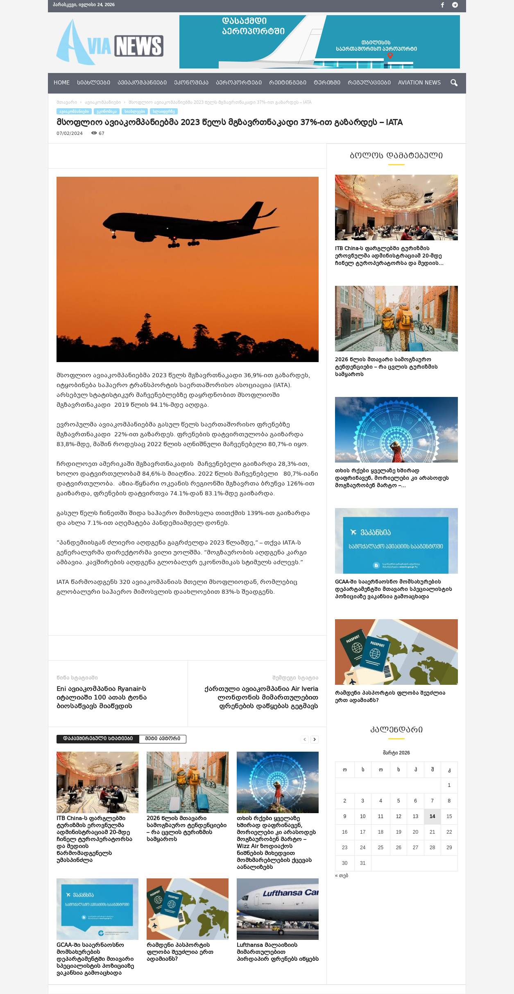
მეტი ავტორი (162, 739)
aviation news (419, 83)
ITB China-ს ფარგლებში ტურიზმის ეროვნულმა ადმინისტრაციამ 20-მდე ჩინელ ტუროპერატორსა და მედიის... (389, 257)
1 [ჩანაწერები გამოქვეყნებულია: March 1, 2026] (449, 786)
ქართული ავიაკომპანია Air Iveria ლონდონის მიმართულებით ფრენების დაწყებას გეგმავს (261, 698)
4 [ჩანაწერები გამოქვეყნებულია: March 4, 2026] (380, 801)
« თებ (341, 876)
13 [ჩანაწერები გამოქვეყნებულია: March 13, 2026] (415, 817)
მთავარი (67, 103)
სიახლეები (93, 83)
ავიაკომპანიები (142, 83)
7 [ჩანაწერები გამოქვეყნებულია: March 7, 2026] (432, 801)
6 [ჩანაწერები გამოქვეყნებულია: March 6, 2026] (415, 801)
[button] (454, 83)
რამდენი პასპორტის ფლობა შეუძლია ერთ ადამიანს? (180, 953)
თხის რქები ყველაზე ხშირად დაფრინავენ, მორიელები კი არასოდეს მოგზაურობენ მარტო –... (392, 479)
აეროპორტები (239, 83)
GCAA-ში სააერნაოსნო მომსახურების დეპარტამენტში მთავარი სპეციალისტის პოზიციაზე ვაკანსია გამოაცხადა (95, 960)
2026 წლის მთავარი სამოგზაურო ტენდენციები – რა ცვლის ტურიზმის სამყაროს (186, 829)
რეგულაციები (369, 83)
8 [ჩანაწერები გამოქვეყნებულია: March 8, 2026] (449, 801)
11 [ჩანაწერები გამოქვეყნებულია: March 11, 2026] (380, 817)
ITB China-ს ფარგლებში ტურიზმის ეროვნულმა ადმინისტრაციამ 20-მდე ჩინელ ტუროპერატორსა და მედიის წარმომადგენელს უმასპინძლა (94, 840)
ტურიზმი (327, 83)
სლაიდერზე (164, 111)
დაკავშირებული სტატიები (98, 739)
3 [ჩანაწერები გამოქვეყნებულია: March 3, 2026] (362, 801)
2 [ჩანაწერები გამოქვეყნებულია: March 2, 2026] (344, 801)
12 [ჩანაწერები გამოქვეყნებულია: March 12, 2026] (398, 817)
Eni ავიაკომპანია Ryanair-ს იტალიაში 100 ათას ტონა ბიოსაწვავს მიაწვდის (102, 698)
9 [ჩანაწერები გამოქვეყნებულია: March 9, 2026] (344, 817)
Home (62, 83)
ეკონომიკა (191, 83)
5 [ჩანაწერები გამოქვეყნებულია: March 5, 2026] (398, 801)
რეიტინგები (287, 83)
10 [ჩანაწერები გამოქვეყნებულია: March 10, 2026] (362, 817)
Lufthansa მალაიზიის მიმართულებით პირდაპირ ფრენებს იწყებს (278, 953)
